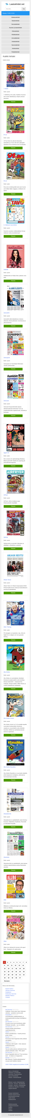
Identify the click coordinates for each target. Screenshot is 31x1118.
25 (20, 971)
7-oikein (6, 88)
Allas (5, 941)
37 (20, 978)
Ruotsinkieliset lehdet (13, 1096)
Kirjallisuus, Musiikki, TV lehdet (16, 1086)
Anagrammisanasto (13, 1105)
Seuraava (7, 981)
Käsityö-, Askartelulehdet (14, 1077)
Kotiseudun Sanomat (10, 993)
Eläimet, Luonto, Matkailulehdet (16, 1082)
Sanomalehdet (15, 45)
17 (12, 968)
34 (8, 978)
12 (15, 965)
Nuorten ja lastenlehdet (15, 27)
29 (12, 974)
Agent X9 (6, 453)
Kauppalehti (8, 1014)
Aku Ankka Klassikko (10, 767)
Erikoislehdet (15, 31)
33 (4, 978)
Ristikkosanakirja (12, 1104)
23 (12, 971)
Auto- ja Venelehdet (13, 1071)
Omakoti (7, 997)
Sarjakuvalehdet (12, 1088)
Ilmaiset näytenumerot (14, 1094)
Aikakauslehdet (15, 17)
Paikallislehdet (15, 52)
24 (16, 971)
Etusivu (5, 13)
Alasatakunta (7, 814)
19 (20, 968)
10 (8, 965)
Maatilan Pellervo (9, 995)
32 (24, 974)
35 (12, 978)
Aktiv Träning (7, 627)
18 (16, 968)
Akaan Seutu (7, 579)
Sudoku (10, 1107)
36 (16, 978)
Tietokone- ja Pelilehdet (14, 1072)
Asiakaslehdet (15, 41)
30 (16, 974)
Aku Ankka (7, 672)
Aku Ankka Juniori (9, 718)
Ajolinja (6, 537)
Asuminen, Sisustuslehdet (15, 1074)
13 (19, 965)
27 (4, 974)
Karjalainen (8, 992)
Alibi (5, 900)
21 (4, 971)
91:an (5, 181)
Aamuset (6, 400)
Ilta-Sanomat (8, 1009)
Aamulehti (6, 313)
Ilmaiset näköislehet (13, 1093)
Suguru (10, 1108)
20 (24, 968)
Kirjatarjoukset (12, 1099)
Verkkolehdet (15, 48)
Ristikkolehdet (15, 34)
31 (20, 974)
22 (8, 971)
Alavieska (6, 857)
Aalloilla (6, 269)
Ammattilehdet (15, 38)
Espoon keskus (9, 988)
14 (23, 965)
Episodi (7, 1037)
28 (8, 974)
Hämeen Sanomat (10, 990)
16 (8, 968)
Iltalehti (7, 1031)
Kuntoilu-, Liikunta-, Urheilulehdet (16, 1085)
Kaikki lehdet (11, 1097)
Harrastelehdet (16, 24)
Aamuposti (7, 357)
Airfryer (6, 495)
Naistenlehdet (15, 20)
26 (24, 971)
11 (11, 965)
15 (4, 968)
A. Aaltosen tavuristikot (10, 225)
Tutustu (13, 101)
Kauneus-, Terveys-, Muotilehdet (16, 1083)
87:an (5, 134)
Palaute (10, 1110)
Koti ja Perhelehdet (13, 1075)
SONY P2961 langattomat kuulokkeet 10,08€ (16, 1064)
